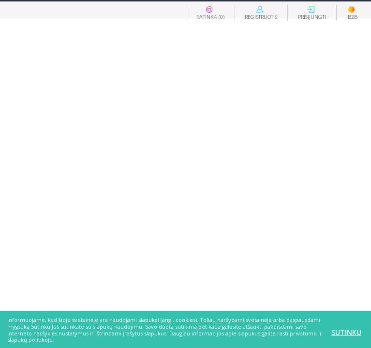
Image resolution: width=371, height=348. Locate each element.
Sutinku (346, 332)
